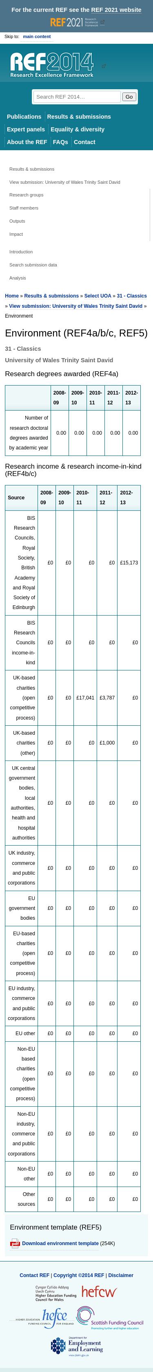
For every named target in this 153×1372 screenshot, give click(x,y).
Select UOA (97, 296)
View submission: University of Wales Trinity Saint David (64, 182)
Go (129, 97)
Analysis (17, 277)
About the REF (27, 142)
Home (12, 296)
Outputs (17, 221)
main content (37, 36)
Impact (16, 234)
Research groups (26, 194)
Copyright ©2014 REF (79, 1275)
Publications (24, 116)
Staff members (23, 207)
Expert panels (26, 129)
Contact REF (34, 1275)
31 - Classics (132, 296)
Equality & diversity (77, 129)
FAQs (60, 142)
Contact (84, 142)
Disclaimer (120, 1275)
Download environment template (60, 1243)
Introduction (21, 251)
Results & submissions (79, 116)
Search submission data (33, 264)
